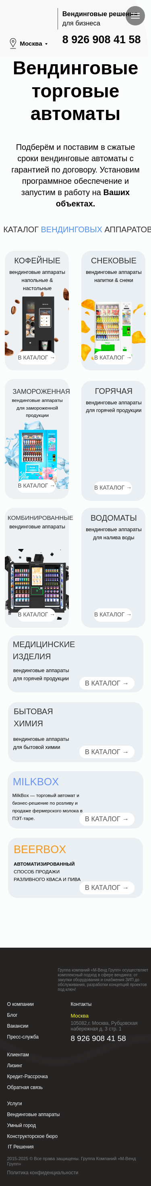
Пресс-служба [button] (23, 1037)
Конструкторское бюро (32, 1136)
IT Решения (21, 1147)
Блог (12, 1015)
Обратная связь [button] (25, 1087)
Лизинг (15, 1065)
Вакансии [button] (18, 1026)
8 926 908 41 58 (101, 40)
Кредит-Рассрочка (27, 1076)
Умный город (21, 1125)
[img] (113, 328)
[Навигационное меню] (135, 16)
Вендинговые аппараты (33, 1114)
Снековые (114, 260)
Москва (31, 43)
